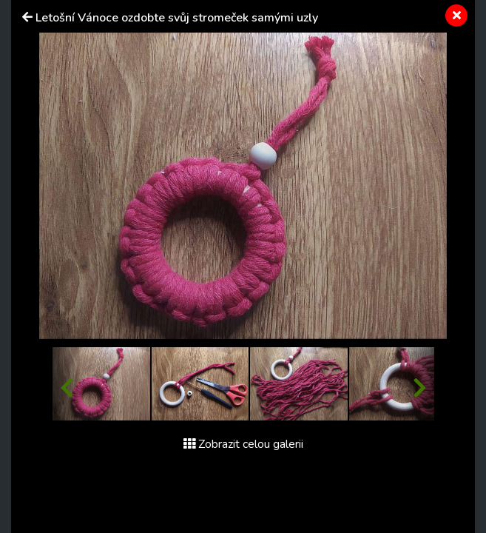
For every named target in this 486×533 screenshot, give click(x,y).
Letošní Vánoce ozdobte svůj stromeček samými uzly (177, 18)
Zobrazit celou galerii (243, 444)
